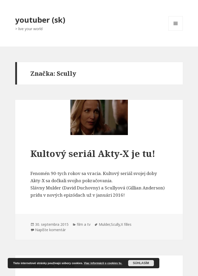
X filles (126, 224)
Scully (115, 224)
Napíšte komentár (50, 229)
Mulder (104, 224)
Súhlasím (141, 263)
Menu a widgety (176, 30)
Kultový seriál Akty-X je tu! (92, 153)
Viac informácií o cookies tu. (103, 263)
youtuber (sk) (40, 20)
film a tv (83, 224)
